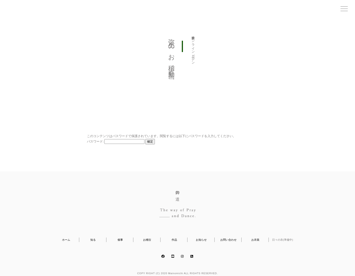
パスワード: (115, 141)
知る (93, 239)
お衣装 (255, 239)
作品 (174, 239)
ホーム (66, 239)
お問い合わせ (228, 239)
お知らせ (201, 239)
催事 (120, 239)
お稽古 (147, 239)
